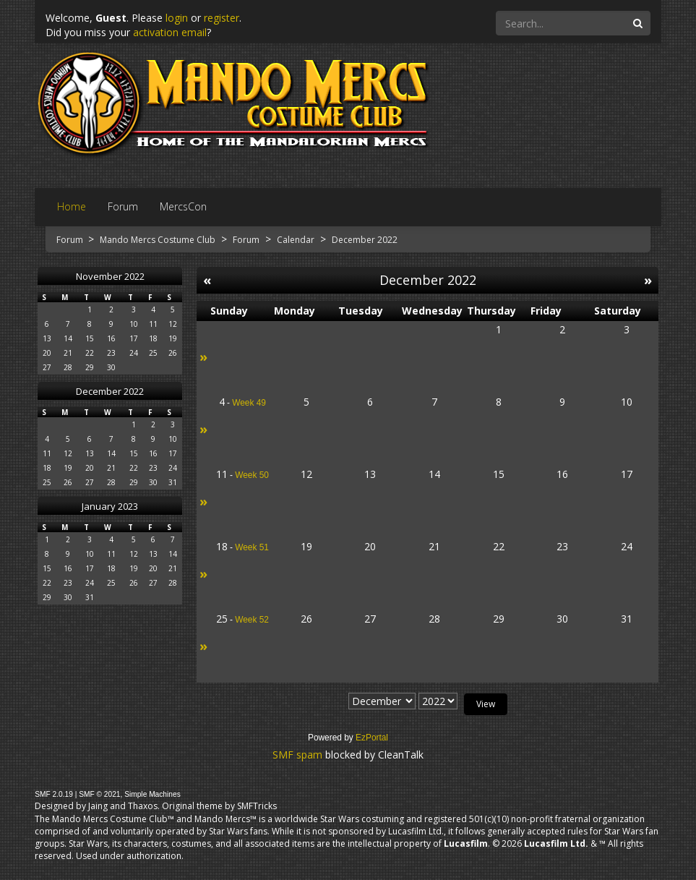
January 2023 (110, 506)
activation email (170, 32)
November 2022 (110, 276)
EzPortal (372, 737)
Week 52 (252, 620)
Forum (70, 240)
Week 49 (249, 403)
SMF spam (297, 754)
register (221, 18)
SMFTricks (257, 806)
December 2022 (110, 391)
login (177, 18)
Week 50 (252, 475)
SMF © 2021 (99, 794)
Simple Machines (152, 794)
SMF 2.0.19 (54, 794)
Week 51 (252, 547)
